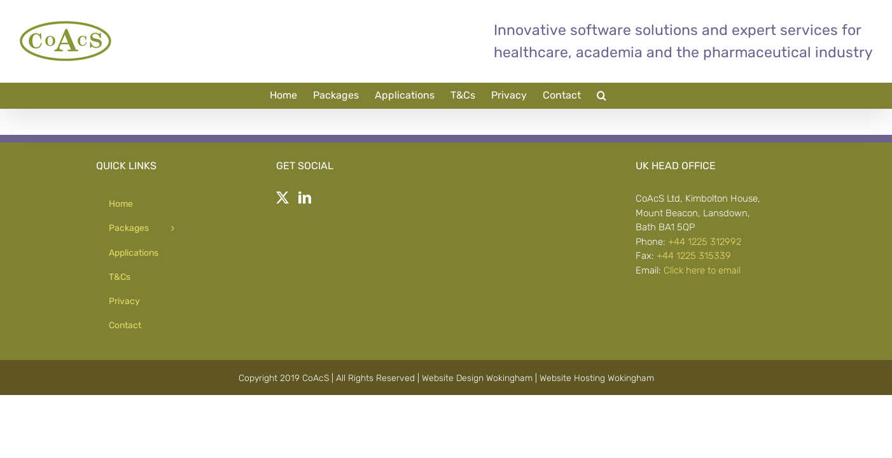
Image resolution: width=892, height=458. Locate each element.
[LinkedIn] (304, 197)
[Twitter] (282, 197)
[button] (648, 95)
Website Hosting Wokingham (597, 378)
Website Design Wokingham (477, 378)
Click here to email (702, 270)
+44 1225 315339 (694, 255)
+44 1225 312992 (704, 241)
